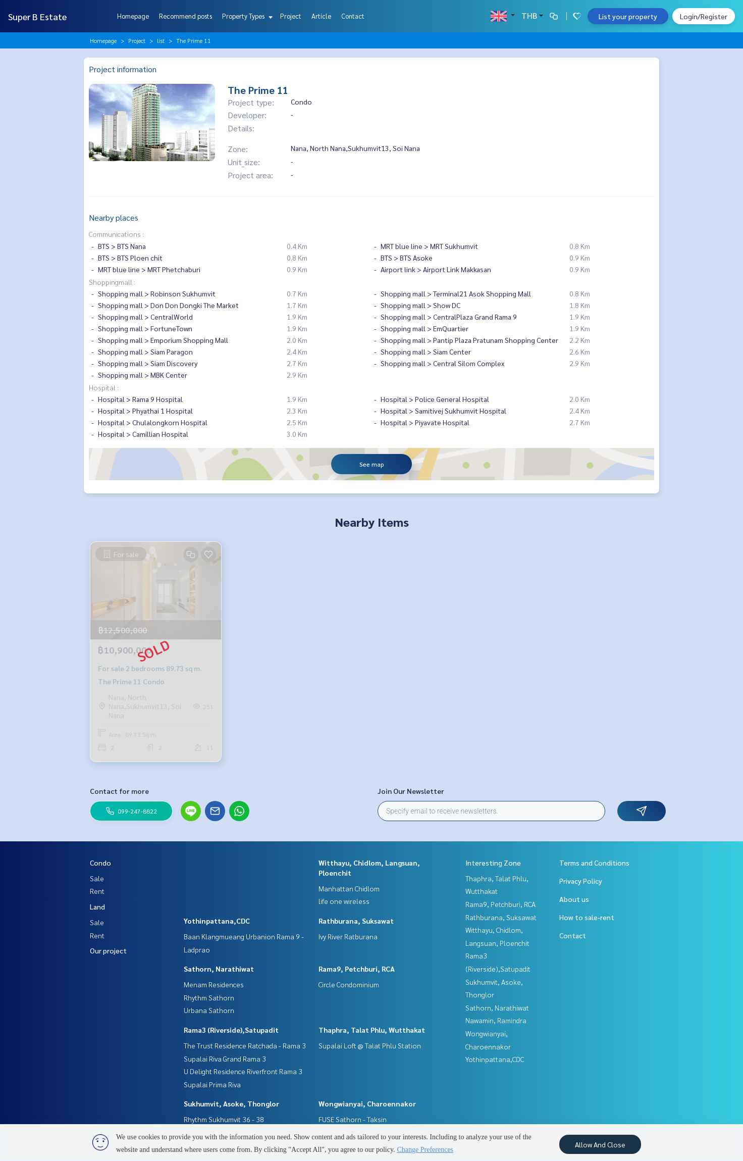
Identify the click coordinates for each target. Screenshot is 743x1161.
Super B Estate (37, 16)
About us (574, 898)
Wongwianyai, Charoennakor (367, 1103)
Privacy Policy (580, 880)
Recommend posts (185, 16)
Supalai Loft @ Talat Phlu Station (370, 1045)
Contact (352, 16)
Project (290, 16)
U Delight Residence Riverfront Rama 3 (243, 1071)
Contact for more (119, 790)
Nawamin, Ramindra (495, 1020)
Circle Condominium (349, 984)
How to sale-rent (586, 917)
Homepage (133, 16)
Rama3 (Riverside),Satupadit (231, 1029)
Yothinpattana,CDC (217, 920)
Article (321, 16)
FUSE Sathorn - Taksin (353, 1119)
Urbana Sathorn (209, 1010)
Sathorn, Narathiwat (219, 968)
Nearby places (113, 217)
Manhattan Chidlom (349, 888)
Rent (97, 890)
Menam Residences (214, 984)
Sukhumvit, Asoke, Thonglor (231, 1103)
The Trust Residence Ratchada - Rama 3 (245, 1045)
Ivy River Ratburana (348, 936)
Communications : (116, 233)
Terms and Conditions (594, 862)
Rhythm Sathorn (209, 997)
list (161, 40)
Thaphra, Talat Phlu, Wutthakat (372, 1029)
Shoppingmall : (112, 281)
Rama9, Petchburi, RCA (357, 968)
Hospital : (104, 387)
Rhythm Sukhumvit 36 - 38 (224, 1119)
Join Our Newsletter (411, 790)
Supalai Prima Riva (212, 1084)
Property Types (246, 16)
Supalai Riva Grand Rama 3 (225, 1058)
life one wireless (344, 900)
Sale (97, 878)
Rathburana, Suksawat (356, 920)
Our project (108, 950)
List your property (628, 16)
